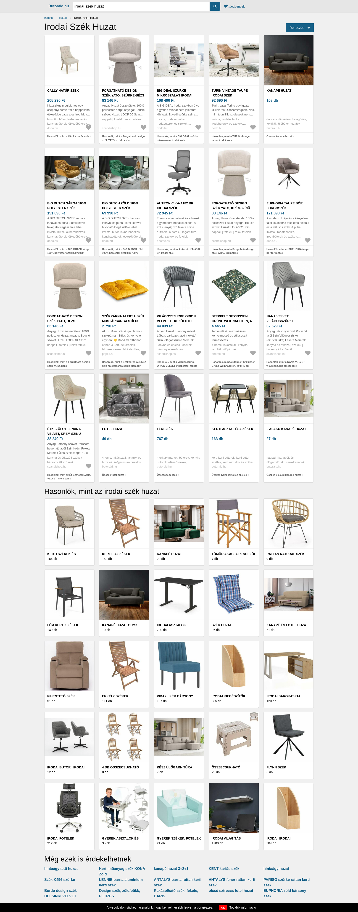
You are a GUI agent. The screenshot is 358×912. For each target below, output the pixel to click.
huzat (63, 18)
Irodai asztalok (171, 625)
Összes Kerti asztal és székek (229, 474)
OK (223, 907)
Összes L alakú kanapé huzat (283, 474)
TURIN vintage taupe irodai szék (230, 93)
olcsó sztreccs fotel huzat (231, 891)
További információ (242, 907)
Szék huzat (222, 625)
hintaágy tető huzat (61, 869)
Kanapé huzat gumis (120, 625)
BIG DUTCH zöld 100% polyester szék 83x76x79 (120, 208)
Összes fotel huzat (113, 474)
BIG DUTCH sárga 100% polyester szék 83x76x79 (66, 208)
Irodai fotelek (60, 838)
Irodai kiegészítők (228, 696)
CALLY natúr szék (63, 90)
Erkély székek (115, 696)
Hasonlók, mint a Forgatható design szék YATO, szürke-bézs (123, 138)
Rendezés (297, 27)
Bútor (48, 18)
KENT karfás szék (224, 869)
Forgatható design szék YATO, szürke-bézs (123, 93)
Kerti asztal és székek (232, 429)
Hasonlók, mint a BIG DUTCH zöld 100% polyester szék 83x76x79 (122, 251)
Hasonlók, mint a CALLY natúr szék (68, 136)
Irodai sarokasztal (284, 696)
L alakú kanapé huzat (286, 429)
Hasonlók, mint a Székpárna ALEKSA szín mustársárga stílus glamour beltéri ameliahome (124, 366)
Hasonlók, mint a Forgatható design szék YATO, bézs (68, 364)
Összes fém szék (167, 474)
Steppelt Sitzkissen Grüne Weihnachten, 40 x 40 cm (232, 321)
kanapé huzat (278, 90)
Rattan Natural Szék (285, 554)
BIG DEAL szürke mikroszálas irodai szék (174, 95)
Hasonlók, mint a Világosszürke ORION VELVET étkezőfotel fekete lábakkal (177, 366)
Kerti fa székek (116, 554)
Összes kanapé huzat (279, 136)
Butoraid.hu (58, 6)
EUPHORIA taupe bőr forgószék (284, 205)
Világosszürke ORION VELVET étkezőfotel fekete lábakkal (176, 321)
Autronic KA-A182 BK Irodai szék (175, 205)
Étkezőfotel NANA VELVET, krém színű (64, 431)
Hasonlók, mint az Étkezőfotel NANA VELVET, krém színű (69, 476)
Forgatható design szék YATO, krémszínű (231, 205)
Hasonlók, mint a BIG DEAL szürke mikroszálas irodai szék (177, 138)
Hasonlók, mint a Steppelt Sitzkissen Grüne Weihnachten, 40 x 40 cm (233, 364)
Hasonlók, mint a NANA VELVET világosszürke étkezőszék (285, 364)
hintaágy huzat (276, 869)
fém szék (165, 429)
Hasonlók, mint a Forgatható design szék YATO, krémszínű (233, 251)
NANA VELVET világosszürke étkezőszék (280, 321)
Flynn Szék (276, 767)
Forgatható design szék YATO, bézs (64, 318)
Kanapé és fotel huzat (287, 625)
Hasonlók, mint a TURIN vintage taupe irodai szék (231, 138)
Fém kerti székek (62, 625)
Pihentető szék (61, 696)
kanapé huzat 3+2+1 (171, 869)
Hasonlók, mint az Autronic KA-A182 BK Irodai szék (178, 251)
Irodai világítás (226, 838)
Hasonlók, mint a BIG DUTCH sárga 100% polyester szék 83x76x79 (68, 251)
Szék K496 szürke (59, 880)
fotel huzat (113, 429)
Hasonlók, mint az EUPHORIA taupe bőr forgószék (287, 251)
